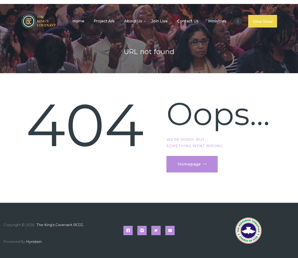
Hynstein (33, 241)
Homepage (189, 164)
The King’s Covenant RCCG (60, 225)
